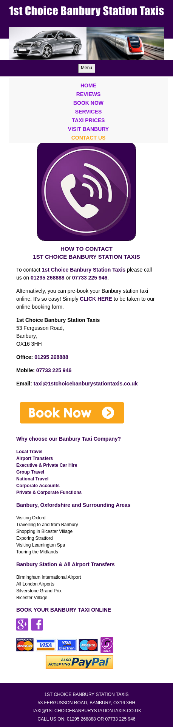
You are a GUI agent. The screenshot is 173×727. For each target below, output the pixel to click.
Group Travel (30, 472)
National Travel (32, 479)
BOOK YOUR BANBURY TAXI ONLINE (63, 610)
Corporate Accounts (38, 485)
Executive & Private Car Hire (46, 465)
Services (88, 112)
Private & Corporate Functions (49, 492)
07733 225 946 (89, 278)
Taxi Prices (88, 120)
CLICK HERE (96, 299)
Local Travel (29, 451)
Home (88, 85)
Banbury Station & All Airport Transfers (65, 564)
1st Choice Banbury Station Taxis (83, 270)
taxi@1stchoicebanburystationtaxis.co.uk (86, 384)
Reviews (88, 94)
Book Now (88, 103)
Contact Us (88, 138)
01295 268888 (51, 357)
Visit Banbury (88, 129)
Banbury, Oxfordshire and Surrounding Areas (73, 505)
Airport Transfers (34, 458)
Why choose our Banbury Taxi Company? (68, 439)
